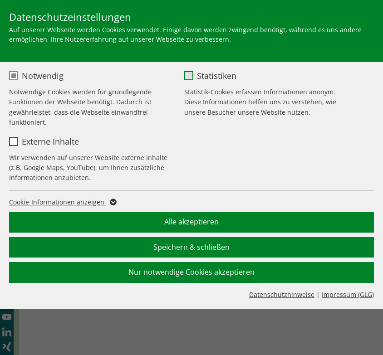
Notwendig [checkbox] (43, 75)
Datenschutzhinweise (281, 294)
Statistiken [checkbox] (216, 75)
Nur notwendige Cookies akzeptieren (191, 272)
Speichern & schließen (191, 247)
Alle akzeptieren (191, 222)
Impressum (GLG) (348, 294)
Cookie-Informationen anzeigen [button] (62, 202)
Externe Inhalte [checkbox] (50, 141)
